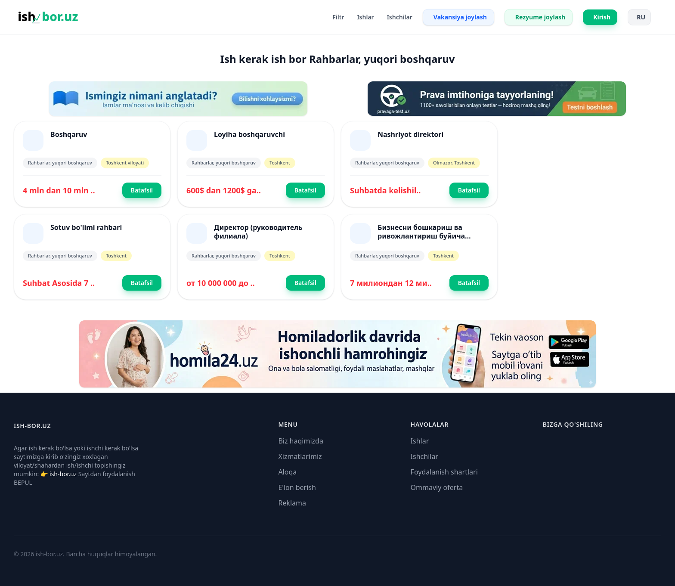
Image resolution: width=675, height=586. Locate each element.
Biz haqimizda (300, 441)
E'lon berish (297, 487)
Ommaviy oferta (437, 487)
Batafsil (142, 190)
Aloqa (287, 472)
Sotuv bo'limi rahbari (86, 227)
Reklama (292, 503)
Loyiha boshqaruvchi (249, 134)
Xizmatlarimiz (300, 456)
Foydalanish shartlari (444, 472)
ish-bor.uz (63, 474)
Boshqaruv (68, 134)
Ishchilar (424, 456)
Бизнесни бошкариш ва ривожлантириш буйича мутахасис (421, 236)
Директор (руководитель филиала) (258, 232)
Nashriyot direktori (410, 134)
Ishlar (420, 441)
